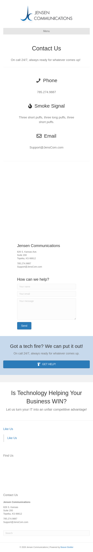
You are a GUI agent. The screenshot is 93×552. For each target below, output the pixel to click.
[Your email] (46, 294)
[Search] (46, 533)
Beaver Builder (66, 547)
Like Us (8, 429)
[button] (24, 325)
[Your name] (46, 286)
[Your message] (46, 309)
